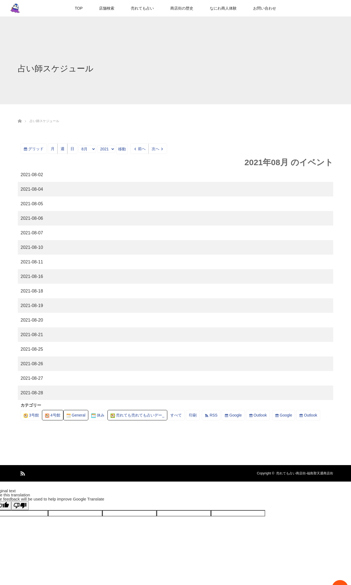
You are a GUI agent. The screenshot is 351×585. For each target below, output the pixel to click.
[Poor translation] (20, 505)
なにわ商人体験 (223, 8)
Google (235, 415)
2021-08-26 (32, 363)
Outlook (260, 415)
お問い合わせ (264, 8)
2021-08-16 (32, 276)
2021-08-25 (32, 349)
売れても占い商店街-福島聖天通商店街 (304, 473)
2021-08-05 (32, 203)
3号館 (31, 415)
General (76, 415)
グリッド (37, 149)
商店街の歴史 (181, 8)
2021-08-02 (32, 174)
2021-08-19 (32, 305)
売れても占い (142, 8)
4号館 (52, 415)
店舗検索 (106, 8)
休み (97, 415)
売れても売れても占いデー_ (137, 415)
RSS (213, 415)
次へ (155, 149)
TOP (79, 8)
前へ (142, 149)
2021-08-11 (32, 262)
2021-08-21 (32, 334)
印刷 (194, 416)
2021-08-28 (32, 392)
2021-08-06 (32, 218)
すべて (176, 415)
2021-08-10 (32, 247)
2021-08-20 (32, 320)
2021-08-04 (32, 189)
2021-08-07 (32, 232)
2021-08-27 (32, 378)
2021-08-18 (32, 291)
